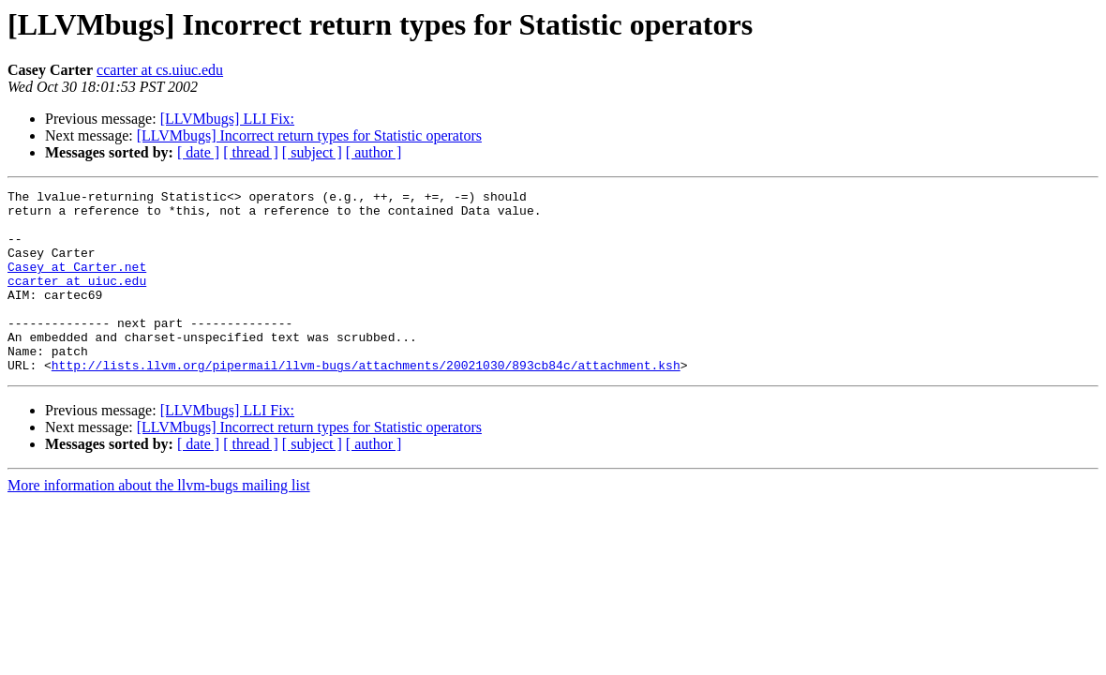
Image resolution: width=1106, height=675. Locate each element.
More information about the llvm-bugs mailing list (158, 522)
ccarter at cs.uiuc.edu (160, 70)
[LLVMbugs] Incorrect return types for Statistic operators (309, 135)
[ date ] (198, 152)
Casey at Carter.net (76, 283)
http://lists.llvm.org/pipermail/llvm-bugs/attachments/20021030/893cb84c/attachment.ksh (366, 401)
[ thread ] (250, 152)
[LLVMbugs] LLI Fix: (227, 119)
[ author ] (374, 152)
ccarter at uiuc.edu (76, 300)
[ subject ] (312, 152)
